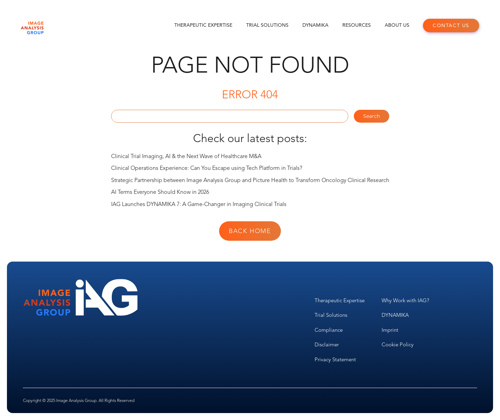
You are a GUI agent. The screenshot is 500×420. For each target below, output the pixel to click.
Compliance (329, 330)
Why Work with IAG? (405, 300)
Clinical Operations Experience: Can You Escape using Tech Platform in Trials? (206, 168)
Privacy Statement (335, 359)
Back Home (250, 231)
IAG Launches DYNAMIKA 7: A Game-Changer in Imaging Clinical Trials (198, 204)
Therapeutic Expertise (203, 25)
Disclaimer (327, 344)
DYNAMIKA (315, 25)
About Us (397, 25)
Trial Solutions (267, 25)
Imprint (390, 330)
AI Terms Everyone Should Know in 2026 (160, 192)
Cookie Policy (398, 344)
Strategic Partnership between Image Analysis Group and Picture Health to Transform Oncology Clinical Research (250, 180)
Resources (356, 25)
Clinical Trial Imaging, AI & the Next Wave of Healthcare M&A (186, 156)
